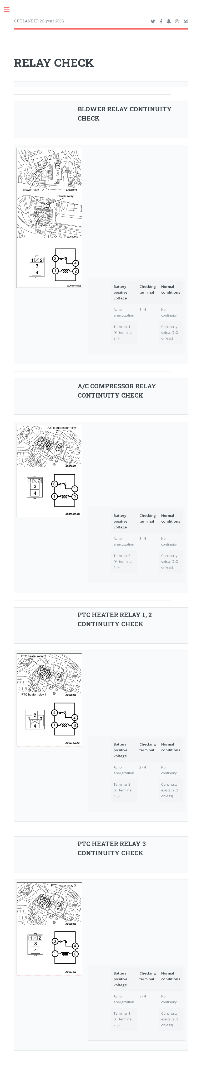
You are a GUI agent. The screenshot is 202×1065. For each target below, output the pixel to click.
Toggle (9, 10)
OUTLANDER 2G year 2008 (39, 20)
